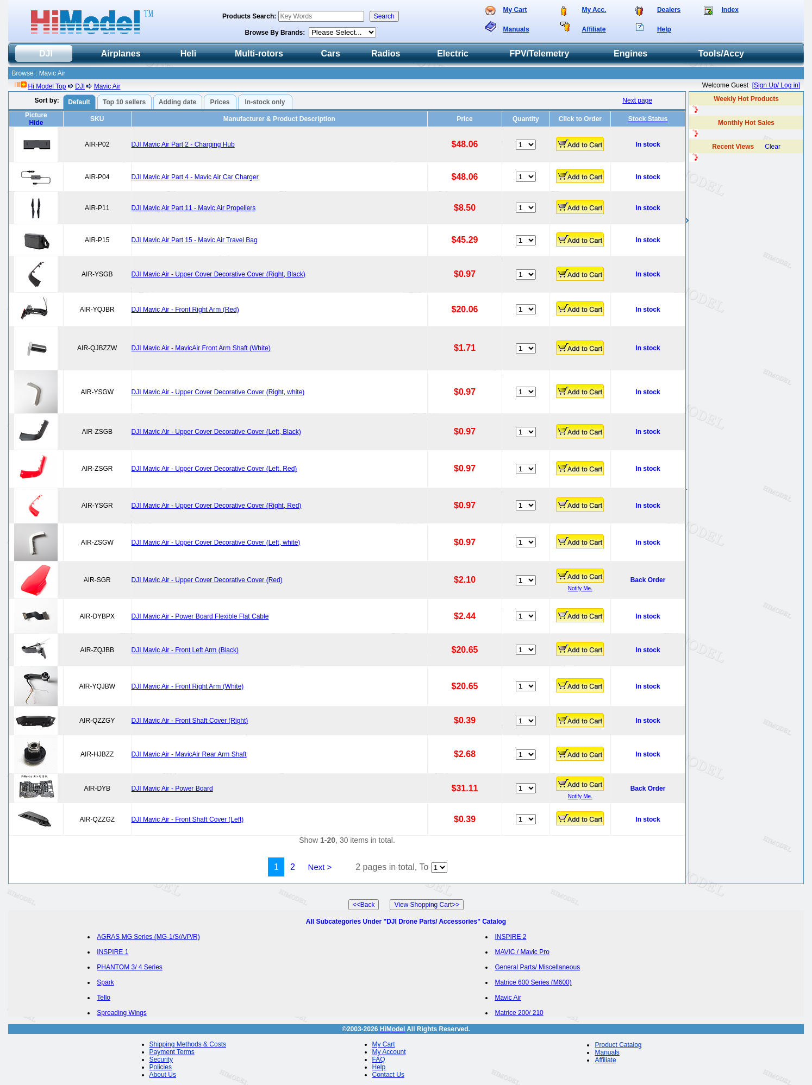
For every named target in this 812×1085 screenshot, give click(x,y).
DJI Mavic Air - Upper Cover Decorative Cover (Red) (207, 580)
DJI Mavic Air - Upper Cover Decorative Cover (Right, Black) (218, 274)
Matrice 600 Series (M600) (533, 982)
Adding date (177, 102)
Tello (103, 997)
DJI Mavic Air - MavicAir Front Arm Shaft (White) (201, 348)
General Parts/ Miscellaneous (537, 967)
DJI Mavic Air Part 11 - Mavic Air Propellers (194, 208)
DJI (80, 86)
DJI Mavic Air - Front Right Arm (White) (188, 686)
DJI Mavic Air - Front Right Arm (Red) (185, 309)
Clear (772, 146)
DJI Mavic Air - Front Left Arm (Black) (185, 650)
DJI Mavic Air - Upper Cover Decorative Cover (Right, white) (218, 392)
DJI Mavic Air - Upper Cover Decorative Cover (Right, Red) (217, 505)
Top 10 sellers (124, 102)
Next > (320, 867)
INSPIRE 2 (510, 937)
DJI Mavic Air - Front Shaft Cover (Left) (188, 819)
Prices (220, 102)
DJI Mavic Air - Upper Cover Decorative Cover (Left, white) (216, 542)
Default (79, 102)
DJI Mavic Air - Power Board (172, 788)
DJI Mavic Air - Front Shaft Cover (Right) (190, 720)
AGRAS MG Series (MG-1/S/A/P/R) (148, 937)
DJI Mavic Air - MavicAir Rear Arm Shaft (189, 754)
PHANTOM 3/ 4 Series (129, 967)
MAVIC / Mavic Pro (522, 952)
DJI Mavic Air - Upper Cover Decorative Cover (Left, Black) (216, 432)
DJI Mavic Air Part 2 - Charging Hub (183, 144)
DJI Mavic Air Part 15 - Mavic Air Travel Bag (195, 240)
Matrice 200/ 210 (519, 1013)
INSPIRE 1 (112, 952)
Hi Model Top (47, 86)
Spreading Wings (121, 1013)
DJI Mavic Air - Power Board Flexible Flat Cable (200, 616)
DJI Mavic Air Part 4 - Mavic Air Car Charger (195, 177)
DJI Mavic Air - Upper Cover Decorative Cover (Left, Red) (214, 468)
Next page (637, 100)
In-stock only (265, 102)
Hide (36, 123)
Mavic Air (107, 86)
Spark (105, 982)
